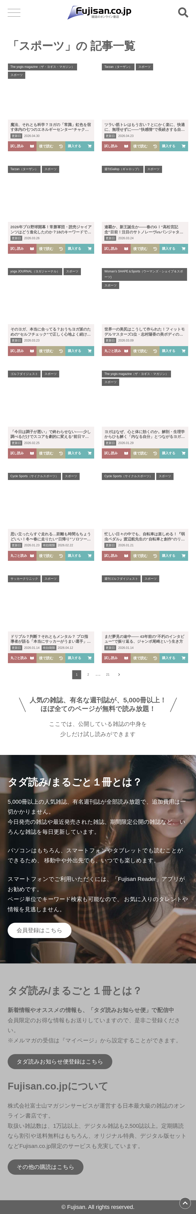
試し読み (22, 146)
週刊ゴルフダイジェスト (121, 578)
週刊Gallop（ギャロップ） (122, 169)
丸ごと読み (116, 351)
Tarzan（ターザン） (118, 67)
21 (107, 674)
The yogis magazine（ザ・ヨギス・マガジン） (42, 67)
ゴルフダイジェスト (24, 374)
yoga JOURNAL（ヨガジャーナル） (35, 271)
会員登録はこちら (40, 930)
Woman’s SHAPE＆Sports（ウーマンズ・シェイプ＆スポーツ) (143, 274)
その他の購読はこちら (46, 1167)
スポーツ (16, 75)
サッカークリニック (24, 578)
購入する (80, 146)
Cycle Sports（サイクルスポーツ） (34, 476)
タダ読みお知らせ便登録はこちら (60, 1061)
